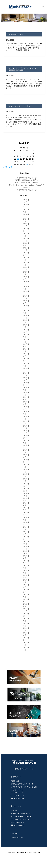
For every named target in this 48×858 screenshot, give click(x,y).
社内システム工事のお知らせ (26, 182)
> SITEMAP (14, 833)
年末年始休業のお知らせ (26, 178)
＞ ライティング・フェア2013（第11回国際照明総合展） (23, 69)
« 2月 (5, 167)
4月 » (11, 167)
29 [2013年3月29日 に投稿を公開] (27, 164)
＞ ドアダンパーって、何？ (19, 106)
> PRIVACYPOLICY (17, 837)
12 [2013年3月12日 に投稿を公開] (18, 159)
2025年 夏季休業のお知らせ (26, 180)
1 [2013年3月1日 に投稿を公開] (27, 153)
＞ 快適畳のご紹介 (15, 34)
